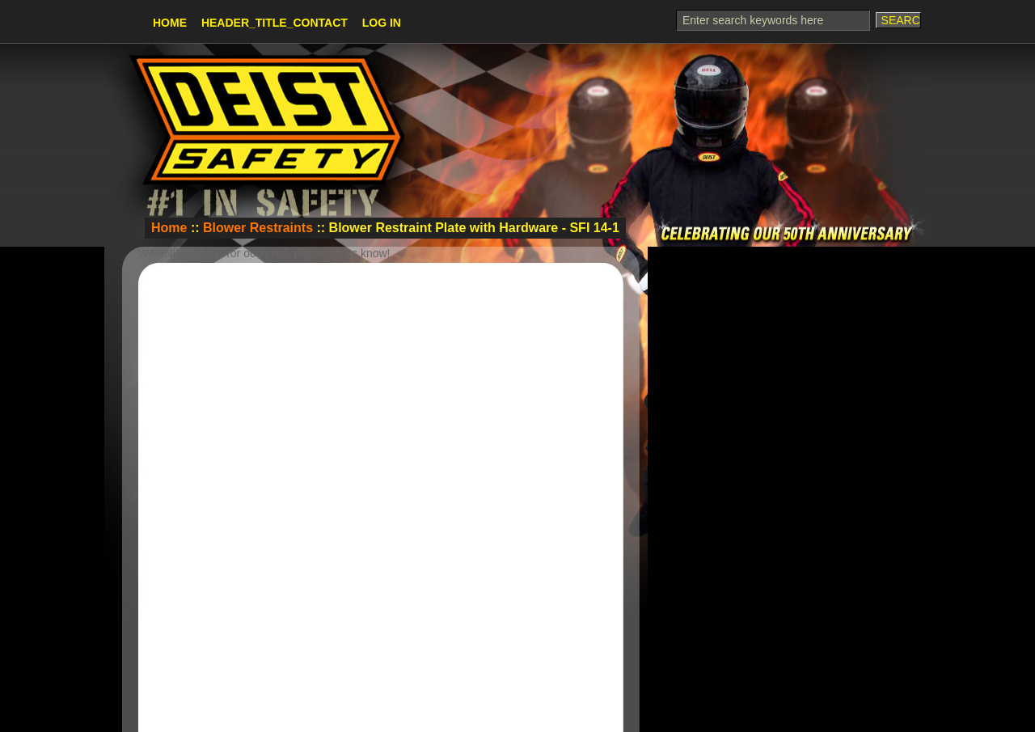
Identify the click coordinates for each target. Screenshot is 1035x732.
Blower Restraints (258, 228)
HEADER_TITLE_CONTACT (274, 22)
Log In (381, 22)
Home (170, 22)
